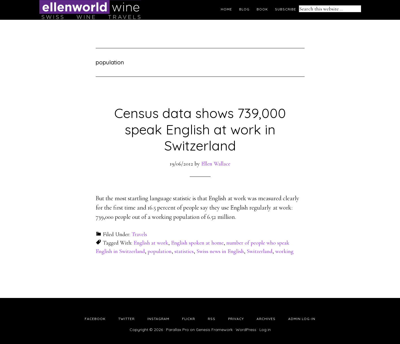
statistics (184, 251)
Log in (265, 329)
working (284, 251)
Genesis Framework (214, 329)
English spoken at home (197, 243)
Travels (139, 234)
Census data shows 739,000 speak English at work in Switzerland (200, 129)
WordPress (246, 329)
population (160, 251)
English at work (151, 243)
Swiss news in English (220, 251)
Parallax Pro (177, 329)
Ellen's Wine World (90, 10)
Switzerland (259, 251)
